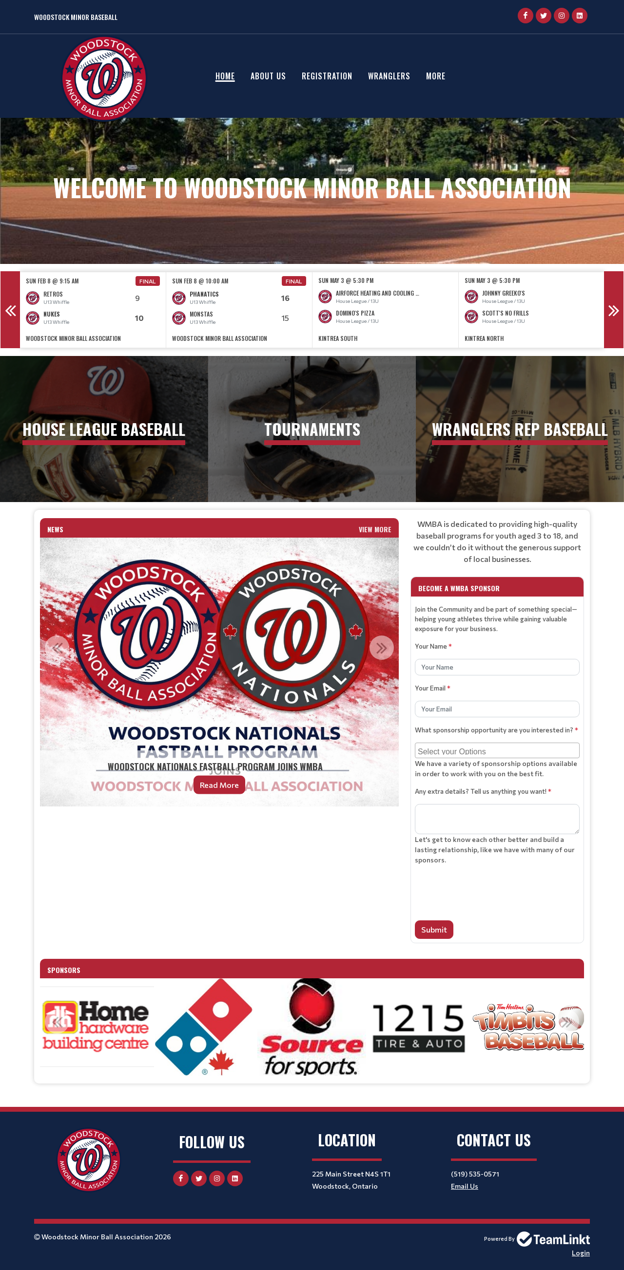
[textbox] (497, 541)
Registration (327, 76)
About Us (268, 76)
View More (375, 529)
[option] (93, 310)
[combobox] (497, 750)
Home (225, 76)
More (436, 76)
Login (581, 1253)
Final (147, 281)
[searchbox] (498, 750)
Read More (219, 784)
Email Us (464, 1186)
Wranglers (389, 76)
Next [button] (614, 309)
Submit (434, 929)
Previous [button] (10, 309)
